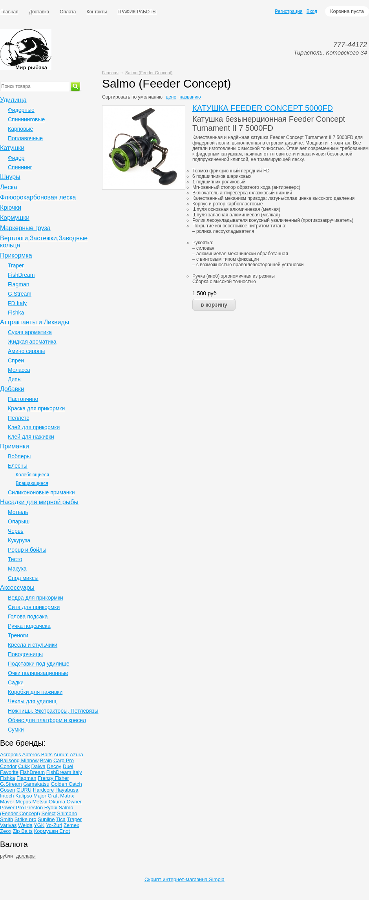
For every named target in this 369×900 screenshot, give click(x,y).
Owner (74, 802)
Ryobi (50, 807)
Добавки (12, 389)
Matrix (67, 796)
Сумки (16, 729)
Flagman (18, 284)
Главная (110, 72)
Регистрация (288, 11)
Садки (16, 682)
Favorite (9, 772)
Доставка (39, 12)
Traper (16, 265)
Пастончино (23, 399)
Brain (46, 760)
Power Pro (12, 807)
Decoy (54, 766)
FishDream (21, 275)
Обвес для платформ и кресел (47, 720)
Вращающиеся (32, 483)
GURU (23, 790)
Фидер (16, 158)
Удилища (13, 100)
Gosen (7, 790)
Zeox (5, 831)
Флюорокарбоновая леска (38, 197)
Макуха (17, 568)
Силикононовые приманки (41, 492)
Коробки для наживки (35, 692)
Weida (25, 825)
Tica (61, 819)
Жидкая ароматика (32, 341)
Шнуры (10, 177)
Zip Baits (23, 831)
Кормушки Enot (52, 831)
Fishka (16, 312)
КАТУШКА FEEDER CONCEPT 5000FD (262, 108)
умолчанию (150, 97)
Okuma (57, 802)
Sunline (46, 819)
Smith (6, 819)
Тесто (15, 559)
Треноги (18, 635)
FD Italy (17, 303)
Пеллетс (18, 418)
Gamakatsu (36, 784)
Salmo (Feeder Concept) (148, 72)
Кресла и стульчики (32, 645)
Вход (312, 11)
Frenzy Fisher (53, 778)
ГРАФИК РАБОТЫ (137, 12)
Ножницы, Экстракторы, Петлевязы (53, 711)
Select (49, 813)
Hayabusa (67, 790)
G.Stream (19, 294)
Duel (68, 766)
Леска (8, 187)
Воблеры (19, 456)
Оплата (68, 12)
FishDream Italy (64, 772)
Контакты (97, 12)
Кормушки (14, 217)
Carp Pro (63, 760)
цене (171, 97)
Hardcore (43, 790)
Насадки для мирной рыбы (39, 502)
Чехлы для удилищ (32, 701)
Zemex (71, 825)
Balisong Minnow (19, 760)
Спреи (16, 360)
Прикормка (16, 255)
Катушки (12, 148)
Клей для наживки (31, 437)
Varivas (8, 825)
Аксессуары (17, 587)
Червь (16, 531)
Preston (34, 807)
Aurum (61, 754)
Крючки (10, 207)
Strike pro (26, 819)
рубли (6, 856)
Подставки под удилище (38, 663)
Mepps (23, 802)
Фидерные (21, 110)
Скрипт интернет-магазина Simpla (184, 879)
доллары (25, 856)
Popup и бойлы (27, 550)
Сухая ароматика (30, 332)
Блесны (17, 466)
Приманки (14, 446)
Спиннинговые (26, 119)
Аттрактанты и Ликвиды (34, 322)
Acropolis (10, 754)
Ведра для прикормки (35, 598)
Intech (7, 796)
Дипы (15, 379)
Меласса (19, 370)
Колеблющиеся (32, 474)
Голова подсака (27, 616)
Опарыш (18, 521)
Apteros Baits (37, 754)
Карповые (20, 129)
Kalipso (23, 796)
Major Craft (45, 796)
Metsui (39, 802)
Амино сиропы (26, 351)
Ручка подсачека (29, 626)
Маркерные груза (25, 228)
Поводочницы (25, 654)
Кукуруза (19, 540)
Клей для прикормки (34, 427)
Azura (76, 754)
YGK (39, 825)
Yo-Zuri (54, 825)
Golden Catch (66, 784)
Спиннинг (20, 167)
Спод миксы (23, 578)
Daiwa (38, 766)
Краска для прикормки (36, 408)
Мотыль (18, 512)
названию (190, 97)
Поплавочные (25, 138)
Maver (7, 802)
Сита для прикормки (34, 607)
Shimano (67, 813)
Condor (8, 766)
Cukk (24, 766)
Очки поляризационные (38, 673)
